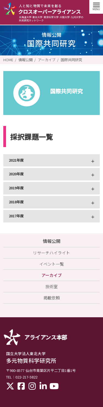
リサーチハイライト (51, 253)
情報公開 (25, 60)
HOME (8, 60)
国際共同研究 (71, 60)
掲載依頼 (51, 298)
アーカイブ (46, 60)
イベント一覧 (51, 264)
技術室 (51, 286)
